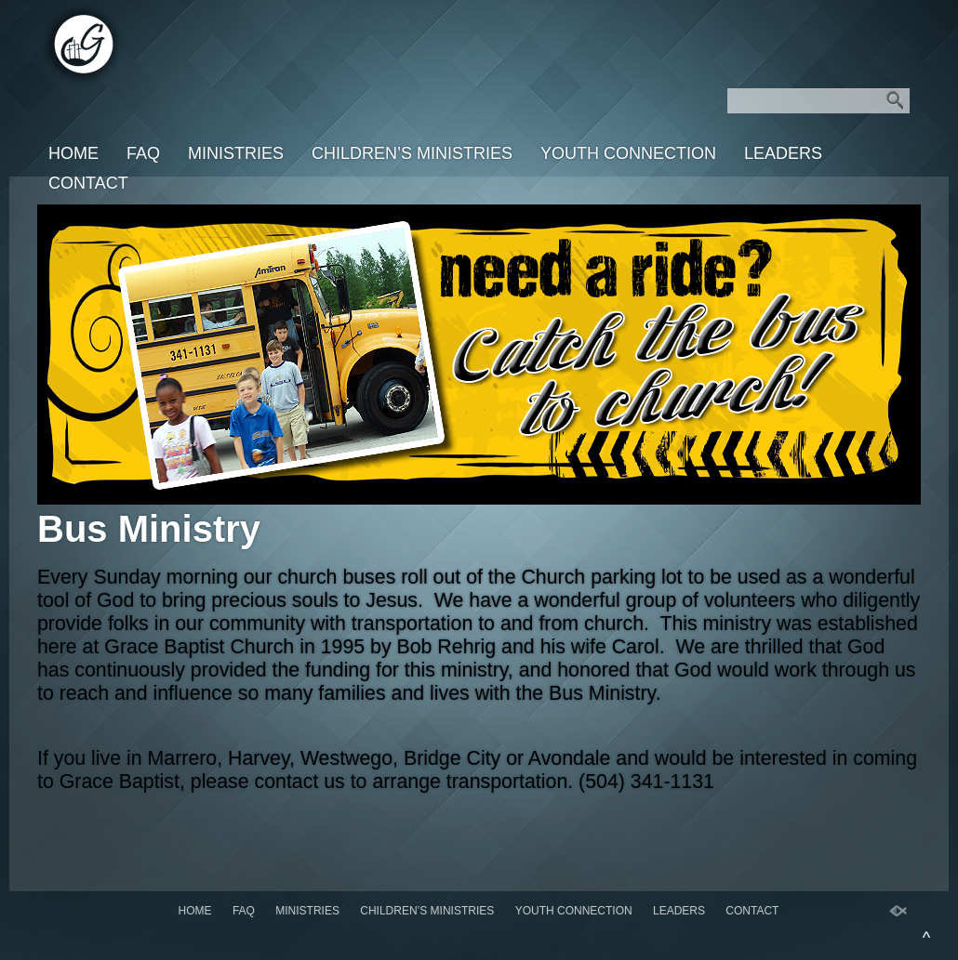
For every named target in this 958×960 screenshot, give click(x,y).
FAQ (143, 153)
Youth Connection (628, 153)
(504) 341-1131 (646, 781)
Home (73, 153)
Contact (88, 183)
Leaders (783, 153)
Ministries (236, 153)
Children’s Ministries (412, 153)
